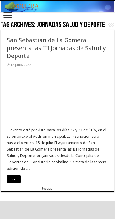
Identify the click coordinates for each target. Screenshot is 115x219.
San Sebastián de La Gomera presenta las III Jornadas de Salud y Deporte (56, 48)
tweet (47, 188)
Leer (13, 179)
